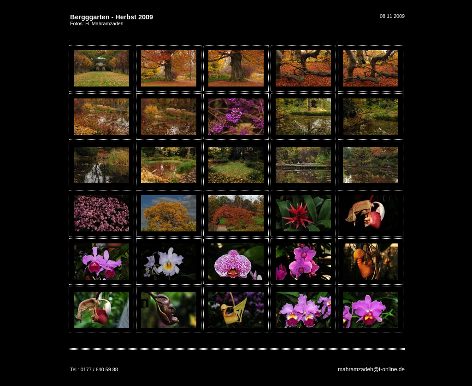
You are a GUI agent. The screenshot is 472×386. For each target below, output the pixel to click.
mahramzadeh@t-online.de (371, 369)
